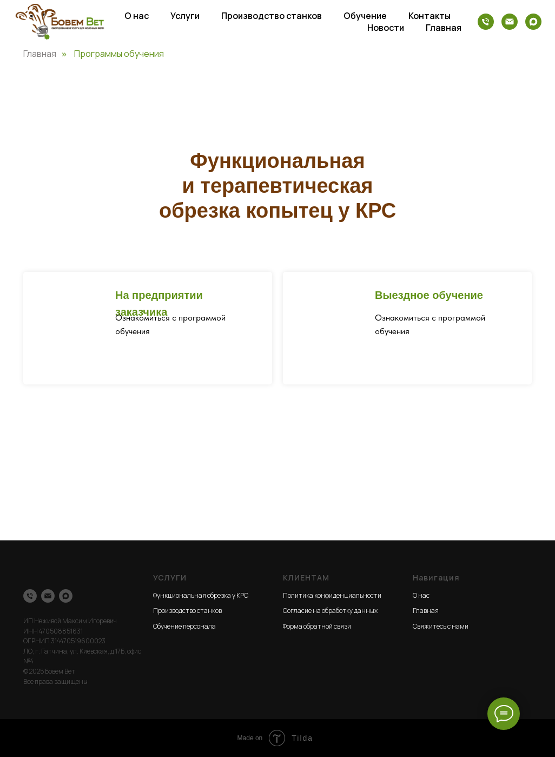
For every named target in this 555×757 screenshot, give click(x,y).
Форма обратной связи (317, 626)
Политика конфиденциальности (332, 595)
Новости (385, 28)
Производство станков (271, 16)
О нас (136, 16)
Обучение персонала (184, 626)
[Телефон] (486, 22)
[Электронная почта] (509, 22)
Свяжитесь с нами (440, 626)
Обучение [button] (365, 16)
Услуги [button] (185, 16)
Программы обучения (119, 54)
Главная (443, 28)
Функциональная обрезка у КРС (200, 595)
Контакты (429, 16)
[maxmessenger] (533, 22)
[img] (329, 319)
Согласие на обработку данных (330, 610)
